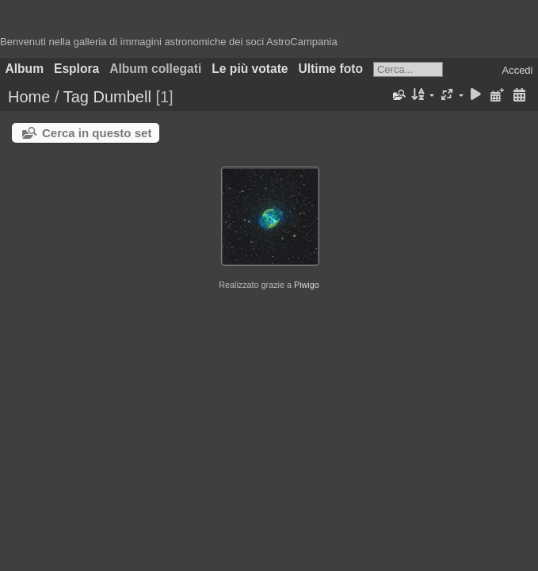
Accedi (517, 70)
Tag (76, 96)
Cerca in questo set (96, 133)
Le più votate (250, 68)
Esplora (76, 68)
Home (29, 96)
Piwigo (306, 284)
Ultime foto (331, 68)
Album (25, 68)
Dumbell (122, 96)
